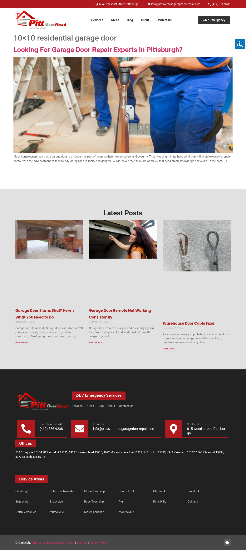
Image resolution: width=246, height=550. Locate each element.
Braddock (194, 491)
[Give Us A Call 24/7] (26, 429)
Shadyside (56, 501)
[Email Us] (79, 429)
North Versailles (25, 512)
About (145, 20)
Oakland (193, 501)
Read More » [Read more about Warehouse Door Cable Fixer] (169, 348)
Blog (130, 20)
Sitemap (82, 542)
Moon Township (94, 491)
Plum (122, 501)
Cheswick (159, 491)
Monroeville (126, 512)
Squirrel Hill (126, 491)
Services (97, 20)
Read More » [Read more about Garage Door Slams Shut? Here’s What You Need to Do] (21, 342)
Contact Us (164, 20)
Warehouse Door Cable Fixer (189, 323)
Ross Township (94, 501)
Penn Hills (159, 501)
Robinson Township (62, 491)
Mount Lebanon (94, 512)
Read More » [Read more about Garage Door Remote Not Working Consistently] (95, 342)
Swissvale (21, 501)
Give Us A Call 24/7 (52, 424)
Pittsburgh (21, 491)
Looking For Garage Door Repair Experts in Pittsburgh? (98, 50)
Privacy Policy (98, 542)
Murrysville (57, 512)
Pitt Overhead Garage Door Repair (53, 542)
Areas (115, 20)
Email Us (98, 424)
